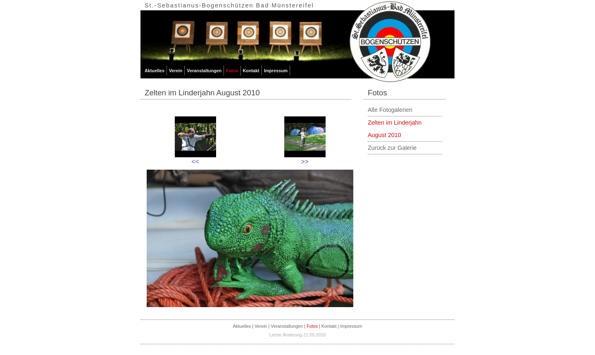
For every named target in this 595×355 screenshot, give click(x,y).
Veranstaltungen (204, 70)
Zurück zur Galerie (392, 147)
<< (195, 161)
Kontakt (251, 70)
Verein (175, 70)
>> (305, 161)
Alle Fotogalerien (390, 109)
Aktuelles (154, 70)
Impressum (276, 70)
